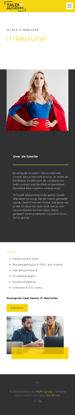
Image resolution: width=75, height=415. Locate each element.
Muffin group (44, 391)
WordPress (53, 395)
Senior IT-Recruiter (43, 298)
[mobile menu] (69, 6)
